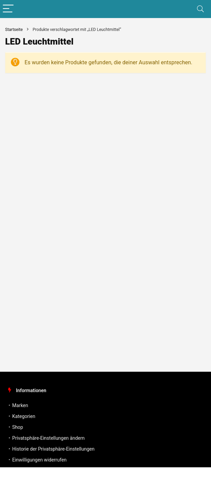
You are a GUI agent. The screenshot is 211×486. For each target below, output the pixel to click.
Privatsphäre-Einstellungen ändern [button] (48, 438)
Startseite (14, 29)
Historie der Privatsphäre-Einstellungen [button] (53, 449)
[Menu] (8, 9)
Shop (17, 427)
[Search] (200, 9)
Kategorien (23, 416)
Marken (20, 405)
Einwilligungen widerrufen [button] (39, 460)
